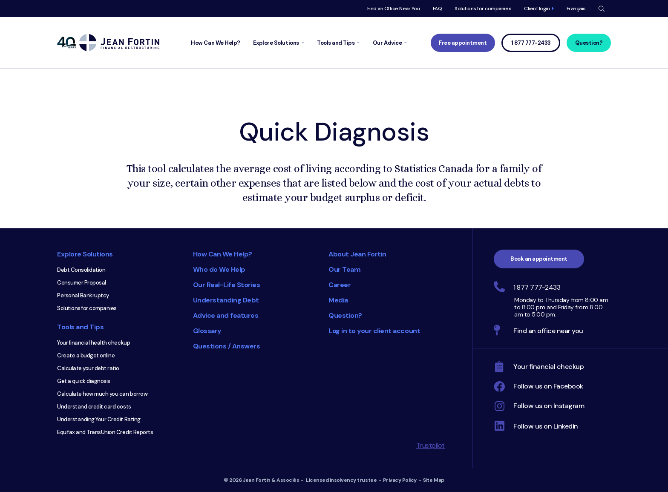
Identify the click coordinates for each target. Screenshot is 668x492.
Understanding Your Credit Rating (99, 419)
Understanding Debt (226, 300)
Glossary (207, 330)
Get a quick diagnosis (83, 381)
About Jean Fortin (357, 254)
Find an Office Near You (393, 8)
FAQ (437, 8)
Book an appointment (538, 258)
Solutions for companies (483, 8)
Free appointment (463, 42)
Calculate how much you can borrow (102, 393)
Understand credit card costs (94, 406)
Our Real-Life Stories (226, 284)
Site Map (433, 480)
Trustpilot (430, 445)
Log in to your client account (374, 330)
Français (576, 8)
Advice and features (226, 315)
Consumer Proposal (81, 282)
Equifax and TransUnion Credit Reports (105, 432)
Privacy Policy (400, 480)
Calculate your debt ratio (88, 368)
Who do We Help (219, 269)
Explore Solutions (85, 254)
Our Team (344, 269)
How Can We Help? (222, 254)
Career (339, 284)
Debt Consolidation (81, 269)
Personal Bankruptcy (83, 295)
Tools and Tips (80, 326)
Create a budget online (86, 355)
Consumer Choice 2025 (276, 396)
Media (338, 300)
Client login (537, 8)
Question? (589, 42)
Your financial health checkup (93, 342)
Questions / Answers (226, 346)
